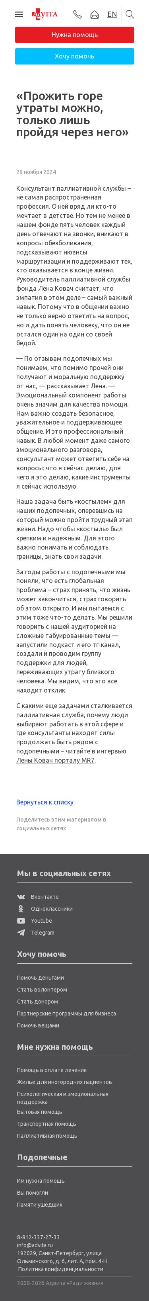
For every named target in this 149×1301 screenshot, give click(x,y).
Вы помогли (32, 1192)
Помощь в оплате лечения (52, 1070)
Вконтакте (38, 897)
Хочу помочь (74, 56)
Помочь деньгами (40, 977)
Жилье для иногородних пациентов (64, 1082)
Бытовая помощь (39, 1112)
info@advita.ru (35, 1245)
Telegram (35, 932)
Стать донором (37, 1001)
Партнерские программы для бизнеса (66, 1013)
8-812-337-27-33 (38, 1237)
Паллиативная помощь (47, 1136)
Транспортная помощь (46, 1124)
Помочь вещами (38, 1025)
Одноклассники (45, 909)
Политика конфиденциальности (60, 1269)
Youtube (34, 921)
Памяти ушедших (39, 1204)
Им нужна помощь (41, 1181)
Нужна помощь (75, 34)
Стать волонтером (42, 989)
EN (112, 14)
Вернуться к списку (45, 802)
